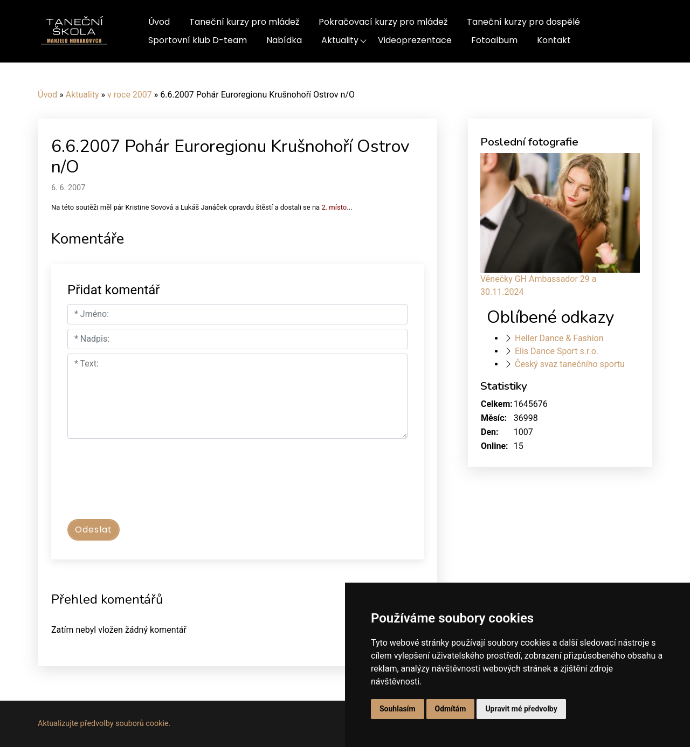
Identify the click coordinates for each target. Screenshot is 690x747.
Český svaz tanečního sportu (570, 364)
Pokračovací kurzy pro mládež (383, 22)
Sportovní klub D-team (197, 40)
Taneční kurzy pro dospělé (523, 22)
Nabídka (284, 40)
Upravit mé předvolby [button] (521, 708)
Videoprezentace (415, 40)
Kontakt (554, 40)
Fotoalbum (494, 40)
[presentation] (149, 484)
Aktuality (339, 40)
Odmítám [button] (450, 708)
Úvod (159, 22)
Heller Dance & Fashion (559, 338)
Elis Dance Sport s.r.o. (556, 351)
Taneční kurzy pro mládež (244, 22)
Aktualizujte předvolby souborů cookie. (104, 723)
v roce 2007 (129, 94)
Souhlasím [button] (398, 708)
